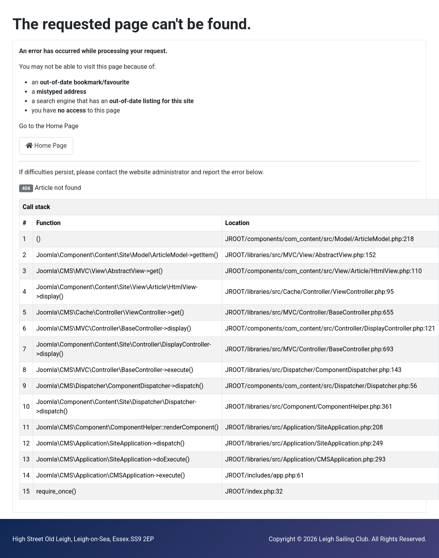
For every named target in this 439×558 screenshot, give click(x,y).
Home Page (46, 145)
